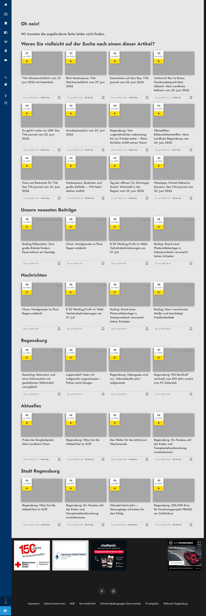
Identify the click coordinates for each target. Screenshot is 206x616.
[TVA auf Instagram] (113, 591)
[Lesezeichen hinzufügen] (59, 97)
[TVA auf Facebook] (101, 591)
